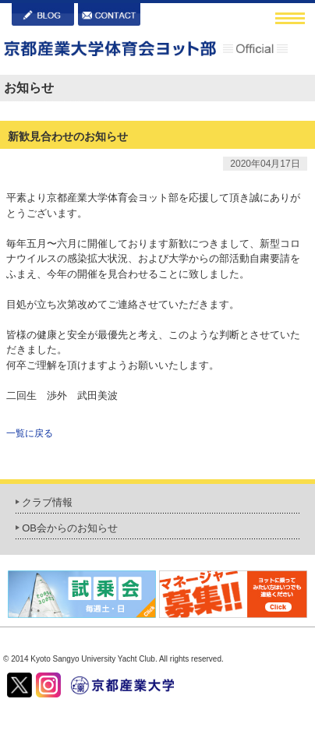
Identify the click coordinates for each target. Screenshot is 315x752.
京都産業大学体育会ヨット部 (146, 51)
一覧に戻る (29, 433)
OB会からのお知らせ (70, 528)
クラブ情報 (47, 502)
